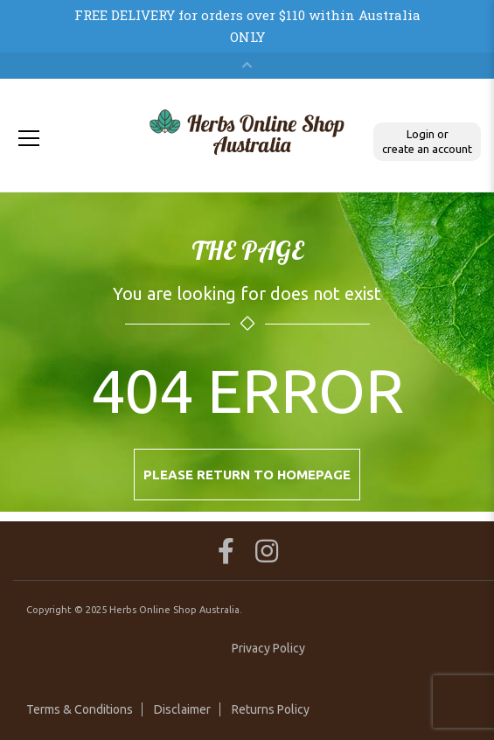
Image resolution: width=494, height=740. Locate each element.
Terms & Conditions (79, 709)
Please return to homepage (247, 474)
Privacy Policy (268, 648)
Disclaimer (182, 709)
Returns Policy (271, 709)
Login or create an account (427, 141)
